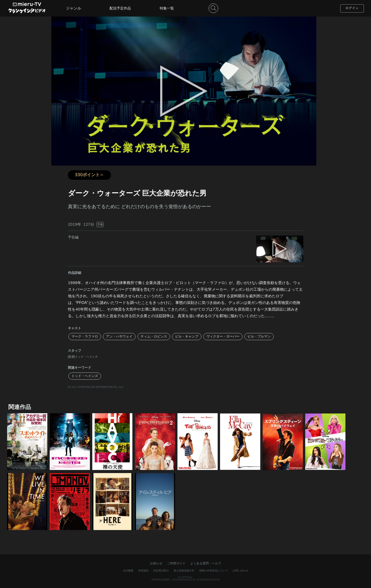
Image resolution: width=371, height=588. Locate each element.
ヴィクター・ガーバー (222, 336)
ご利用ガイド (176, 563)
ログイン (352, 8)
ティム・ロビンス (154, 336)
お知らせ (156, 563)
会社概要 (128, 570)
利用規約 (143, 570)
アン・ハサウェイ (119, 336)
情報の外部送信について (213, 570)
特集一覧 (167, 8)
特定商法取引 (161, 570)
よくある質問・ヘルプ (205, 563)
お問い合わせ (240, 570)
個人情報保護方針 (184, 570)
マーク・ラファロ (84, 336)
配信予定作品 (120, 8)
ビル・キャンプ (186, 336)
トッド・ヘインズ (84, 376)
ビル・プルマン (259, 336)
